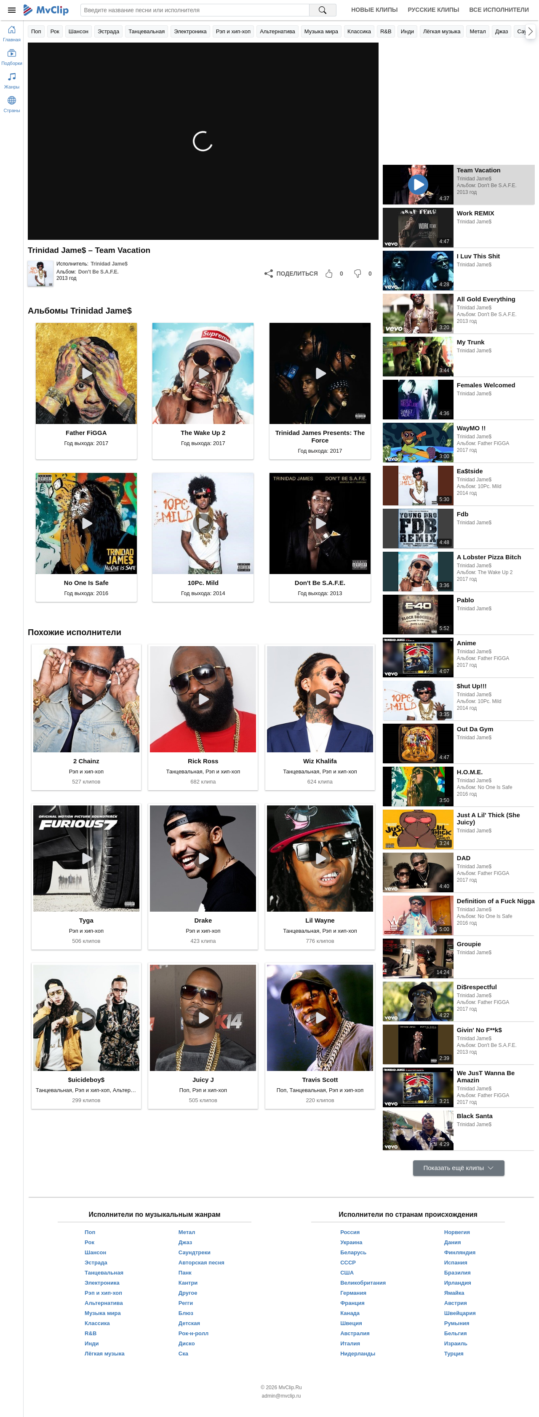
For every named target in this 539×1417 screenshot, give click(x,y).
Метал (478, 31)
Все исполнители (499, 9)
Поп (36, 31)
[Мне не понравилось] (364, 273)
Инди (407, 31)
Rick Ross (203, 761)
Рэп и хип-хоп (233, 31)
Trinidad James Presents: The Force (320, 436)
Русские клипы (433, 9)
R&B (386, 31)
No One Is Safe (86, 582)
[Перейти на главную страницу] (12, 32)
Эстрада (108, 31)
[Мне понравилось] (335, 273)
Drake (203, 920)
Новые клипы (374, 9)
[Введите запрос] (195, 10)
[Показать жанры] (12, 79)
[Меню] (12, 10)
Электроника (190, 31)
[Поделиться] (291, 273)
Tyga (86, 920)
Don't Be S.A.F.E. (98, 272)
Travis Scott (320, 1079)
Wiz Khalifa (320, 761)
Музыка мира (321, 31)
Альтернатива (277, 31)
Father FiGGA (86, 432)
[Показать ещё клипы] (458, 1168)
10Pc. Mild (203, 582)
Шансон (78, 31)
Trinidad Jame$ (109, 264)
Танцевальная (146, 31)
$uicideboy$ (86, 1079)
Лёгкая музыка (441, 31)
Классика (359, 31)
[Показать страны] (12, 103)
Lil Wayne (319, 920)
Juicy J (203, 1079)
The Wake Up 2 (203, 432)
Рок (55, 31)
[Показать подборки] (12, 55)
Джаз (501, 31)
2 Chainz (86, 761)
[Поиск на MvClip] (323, 10)
